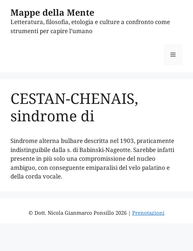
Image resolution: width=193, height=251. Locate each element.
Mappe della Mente (52, 12)
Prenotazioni (148, 212)
